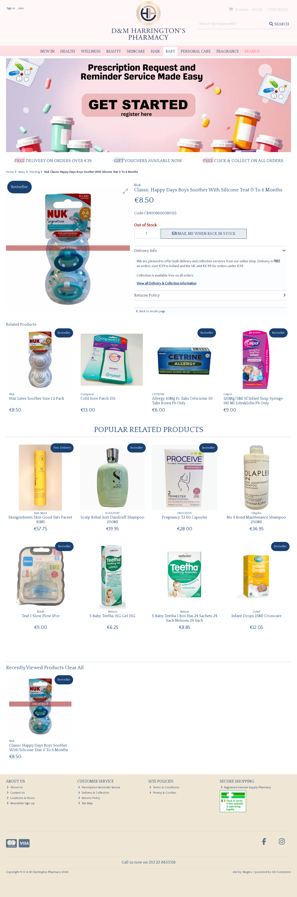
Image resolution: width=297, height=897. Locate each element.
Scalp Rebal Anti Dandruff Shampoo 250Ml (112, 519)
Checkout (278, 9)
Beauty (113, 51)
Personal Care (196, 51)
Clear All (74, 667)
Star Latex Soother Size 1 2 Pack (36, 398)
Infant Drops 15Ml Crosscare (256, 616)
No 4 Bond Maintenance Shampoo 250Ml (256, 519)
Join (21, 8)
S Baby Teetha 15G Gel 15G (112, 616)
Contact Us (16, 792)
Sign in (11, 8)
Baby (170, 51)
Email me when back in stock (203, 233)
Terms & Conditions (164, 787)
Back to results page (152, 311)
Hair (155, 51)
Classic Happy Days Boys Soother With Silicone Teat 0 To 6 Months (38, 747)
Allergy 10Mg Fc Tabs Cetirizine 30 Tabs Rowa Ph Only (182, 400)
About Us (15, 787)
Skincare (136, 51)
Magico (247, 872)
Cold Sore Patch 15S (98, 398)
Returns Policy (89, 798)
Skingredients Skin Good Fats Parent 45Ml (40, 519)
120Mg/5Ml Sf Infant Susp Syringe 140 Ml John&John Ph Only (253, 400)
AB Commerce (281, 872)
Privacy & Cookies (162, 792)
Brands (252, 51)
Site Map (85, 803)
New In (47, 51)
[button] (125, 191)
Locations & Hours (21, 798)
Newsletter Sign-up (21, 803)
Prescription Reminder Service (99, 787)
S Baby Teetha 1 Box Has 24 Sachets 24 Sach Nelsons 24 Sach (184, 618)
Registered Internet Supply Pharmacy (246, 787)
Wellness (91, 51)
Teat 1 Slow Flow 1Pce (40, 616)
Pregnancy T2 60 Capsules (184, 517)
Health (67, 51)
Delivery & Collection (93, 792)
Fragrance (227, 51)
